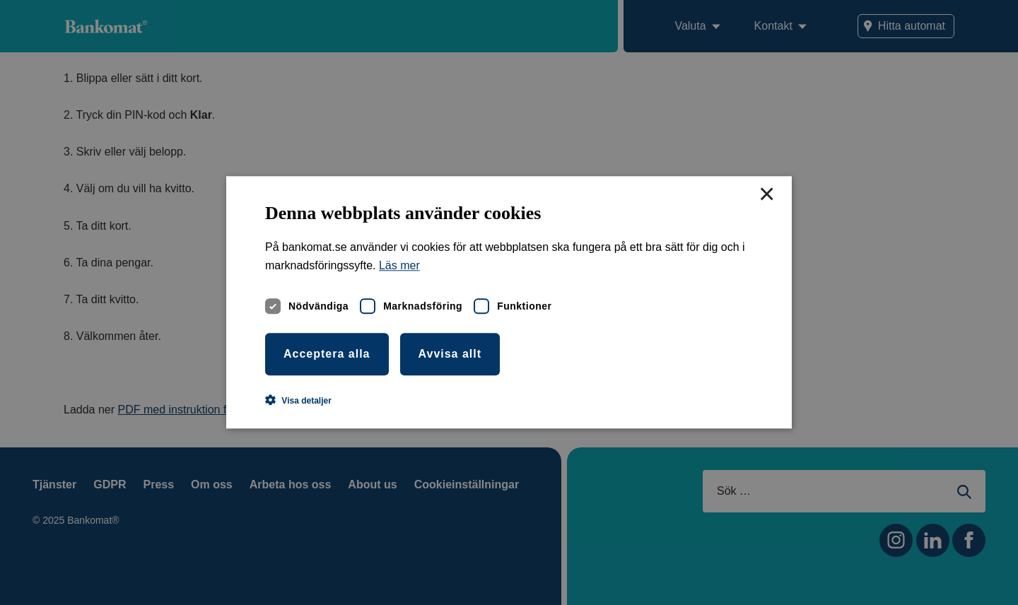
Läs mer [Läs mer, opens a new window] (399, 266)
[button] (298, 401)
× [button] (766, 195)
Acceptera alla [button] (326, 354)
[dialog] (509, 302)
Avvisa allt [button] (450, 354)
